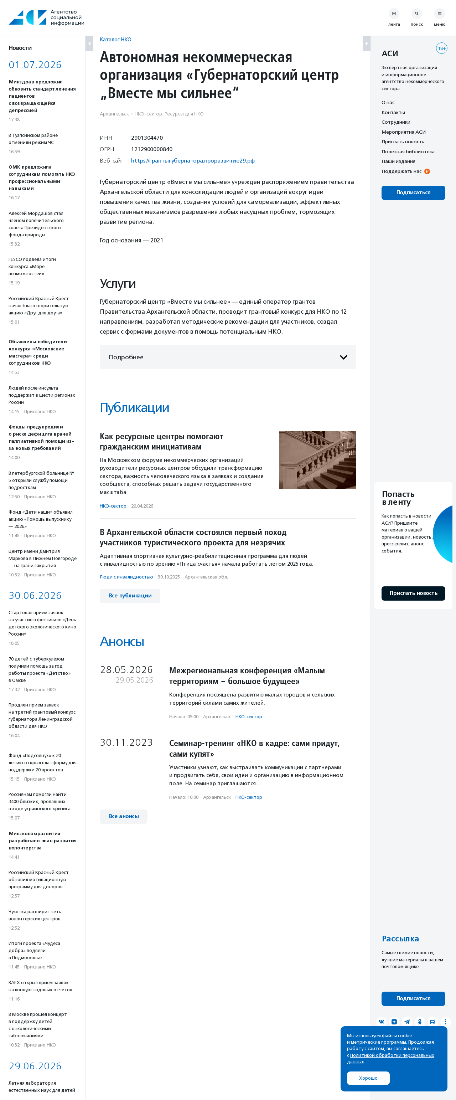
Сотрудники (396, 122)
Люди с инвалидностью (126, 577)
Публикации (134, 407)
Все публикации (130, 595)
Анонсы (122, 641)
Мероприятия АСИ (404, 132)
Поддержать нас (401, 171)
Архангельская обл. (206, 577)
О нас (388, 102)
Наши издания (398, 161)
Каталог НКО (115, 39)
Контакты (393, 112)
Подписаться (413, 192)
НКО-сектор (113, 506)
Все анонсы (124, 816)
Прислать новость (403, 141)
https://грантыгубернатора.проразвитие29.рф (193, 160)
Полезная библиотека (408, 151)
